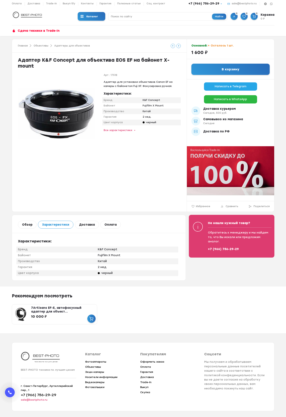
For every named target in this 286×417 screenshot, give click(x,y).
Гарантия (105, 3)
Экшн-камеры (94, 371)
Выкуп (144, 387)
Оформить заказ (152, 361)
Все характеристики (118, 130)
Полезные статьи (129, 3)
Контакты (87, 3)
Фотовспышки (94, 387)
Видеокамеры (94, 382)
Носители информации (101, 377)
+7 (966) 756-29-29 (203, 3)
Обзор (27, 224)
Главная (23, 45)
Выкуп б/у (69, 3)
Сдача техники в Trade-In (39, 31)
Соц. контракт (156, 3)
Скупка (145, 392)
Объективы (41, 45)
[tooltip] (173, 46)
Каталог (89, 16)
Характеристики (55, 224)
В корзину (230, 69)
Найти (219, 16)
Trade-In (51, 3)
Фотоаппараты (95, 361)
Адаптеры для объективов (72, 45)
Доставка (34, 3)
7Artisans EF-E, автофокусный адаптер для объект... (56, 309)
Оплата (17, 3)
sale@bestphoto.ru (244, 3)
